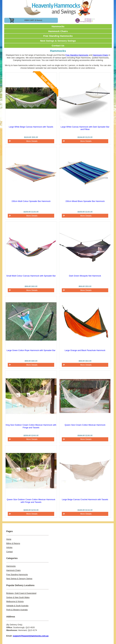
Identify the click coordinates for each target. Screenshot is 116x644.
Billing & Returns (13, 543)
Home (8, 539)
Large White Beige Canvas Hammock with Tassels (31, 127)
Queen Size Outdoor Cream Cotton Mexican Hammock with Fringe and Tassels (31, 500)
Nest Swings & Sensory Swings (58, 40)
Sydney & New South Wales (18, 597)
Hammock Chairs (58, 31)
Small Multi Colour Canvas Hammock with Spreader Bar (31, 276)
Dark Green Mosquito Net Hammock (85, 276)
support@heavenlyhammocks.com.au (31, 636)
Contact (9, 552)
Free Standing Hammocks (58, 36)
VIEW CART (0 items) (33, 20)
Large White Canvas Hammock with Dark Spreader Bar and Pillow (85, 128)
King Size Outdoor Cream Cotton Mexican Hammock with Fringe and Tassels (31, 426)
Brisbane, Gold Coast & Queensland (21, 593)
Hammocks (58, 26)
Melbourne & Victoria (15, 601)
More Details (31, 141)
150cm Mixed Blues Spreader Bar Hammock (85, 201)
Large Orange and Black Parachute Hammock (85, 350)
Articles (9, 547)
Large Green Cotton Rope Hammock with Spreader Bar (31, 350)
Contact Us (58, 45)
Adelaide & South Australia (17, 606)
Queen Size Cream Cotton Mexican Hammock (85, 425)
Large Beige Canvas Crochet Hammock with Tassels (85, 499)
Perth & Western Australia (17, 610)
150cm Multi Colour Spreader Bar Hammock (30, 201)
